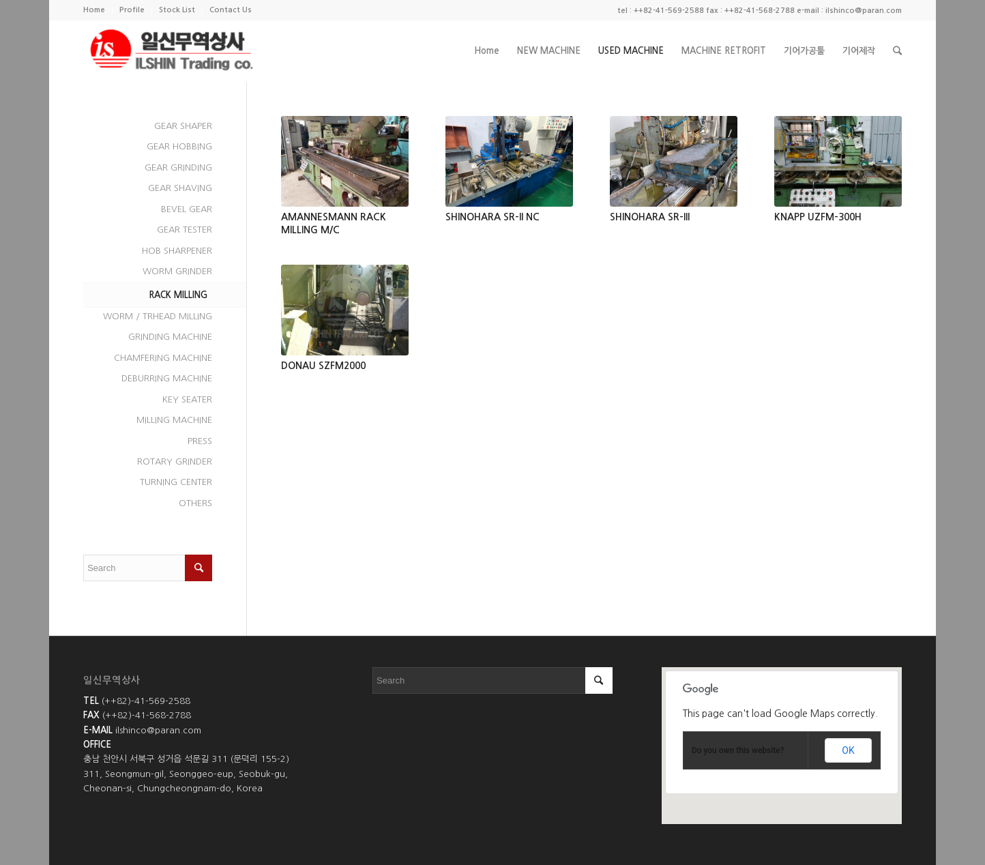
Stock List (177, 10)
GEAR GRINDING (178, 167)
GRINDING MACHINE (170, 336)
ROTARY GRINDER (174, 461)
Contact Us (230, 10)
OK (848, 750)
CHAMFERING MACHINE (163, 357)
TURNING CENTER (176, 482)
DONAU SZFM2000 (323, 365)
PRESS (200, 441)
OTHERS (195, 503)
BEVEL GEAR (186, 209)
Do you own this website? (738, 750)
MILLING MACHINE (174, 419)
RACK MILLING (178, 295)
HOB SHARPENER (177, 250)
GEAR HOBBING (179, 146)
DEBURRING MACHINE (166, 378)
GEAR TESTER (184, 229)
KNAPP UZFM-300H (818, 217)
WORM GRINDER (177, 271)
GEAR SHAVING (180, 188)
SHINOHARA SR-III (650, 217)
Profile (132, 10)
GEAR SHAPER (183, 125)
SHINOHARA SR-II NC (492, 217)
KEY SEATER (187, 399)
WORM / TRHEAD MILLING (157, 316)
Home (94, 10)
